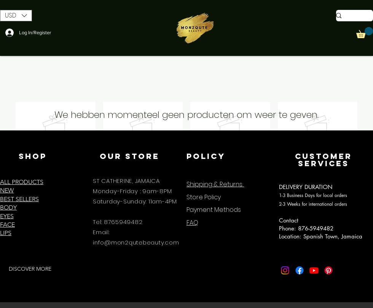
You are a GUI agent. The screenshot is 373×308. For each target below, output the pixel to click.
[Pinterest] (328, 270)
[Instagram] (285, 270)
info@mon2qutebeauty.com (136, 242)
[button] (16, 15)
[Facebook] (299, 270)
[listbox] (16, 15)
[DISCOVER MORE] (30, 269)
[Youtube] (314, 270)
